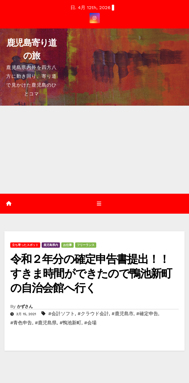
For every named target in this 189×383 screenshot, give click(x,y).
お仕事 (67, 245)
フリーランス (86, 245)
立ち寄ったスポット (25, 245)
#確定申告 (147, 313)
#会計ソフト (61, 313)
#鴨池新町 (70, 322)
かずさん (25, 306)
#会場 (90, 322)
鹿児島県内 (50, 245)
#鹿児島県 (46, 322)
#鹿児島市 (122, 313)
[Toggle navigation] (98, 204)
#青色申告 (21, 322)
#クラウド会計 (93, 313)
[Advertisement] (94, 150)
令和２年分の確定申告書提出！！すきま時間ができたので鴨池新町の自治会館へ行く (91, 273)
